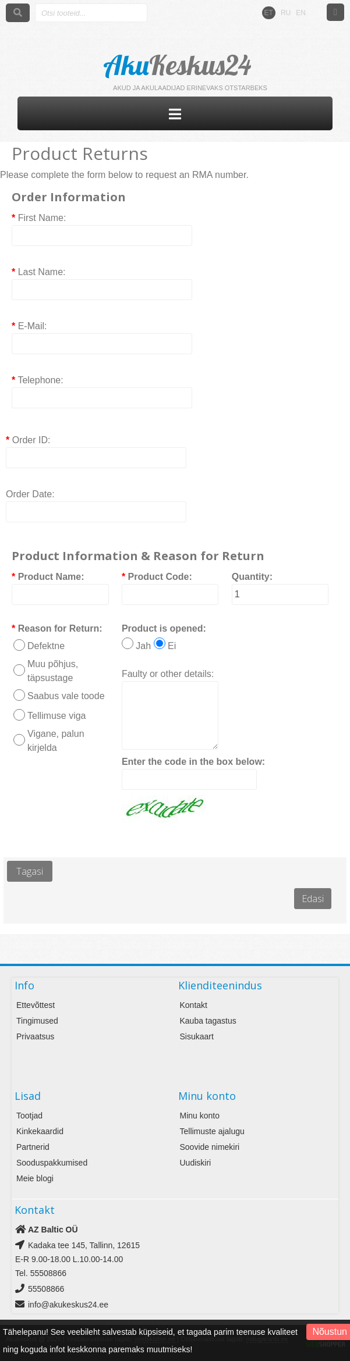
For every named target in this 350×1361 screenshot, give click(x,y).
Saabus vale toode (66, 696)
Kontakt (193, 1005)
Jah (143, 646)
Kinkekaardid (39, 1131)
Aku (178, 65)
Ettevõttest (35, 1005)
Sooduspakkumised (51, 1162)
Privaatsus (35, 1036)
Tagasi (29, 871)
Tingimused (37, 1020)
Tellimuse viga (56, 716)
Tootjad (29, 1115)
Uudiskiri (195, 1162)
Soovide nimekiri (210, 1147)
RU (286, 13)
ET (268, 13)
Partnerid (33, 1147)
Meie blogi (35, 1178)
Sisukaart (197, 1036)
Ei (172, 646)
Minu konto (200, 1115)
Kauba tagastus (208, 1020)
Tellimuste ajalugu (212, 1131)
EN (301, 13)
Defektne (46, 646)
